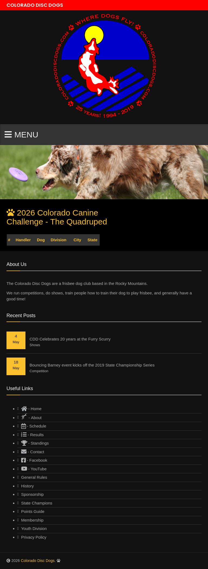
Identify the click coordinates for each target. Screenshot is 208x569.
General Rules (34, 477)
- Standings (35, 443)
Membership (32, 520)
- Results (32, 434)
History (27, 486)
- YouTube (34, 469)
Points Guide (32, 511)
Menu (21, 134)
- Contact (32, 451)
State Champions (36, 503)
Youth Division (34, 528)
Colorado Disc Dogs (38, 560)
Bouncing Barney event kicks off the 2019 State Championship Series (92, 365)
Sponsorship (32, 494)
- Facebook (34, 460)
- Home (31, 408)
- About (31, 416)
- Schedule (33, 426)
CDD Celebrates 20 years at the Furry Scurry (70, 339)
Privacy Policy (33, 537)
